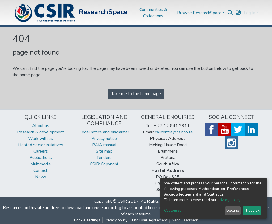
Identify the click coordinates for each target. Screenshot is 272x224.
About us (40, 126)
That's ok (252, 210)
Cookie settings (87, 220)
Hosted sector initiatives (40, 145)
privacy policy (229, 199)
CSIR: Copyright (104, 164)
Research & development (40, 132)
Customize (172, 210)
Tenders (104, 158)
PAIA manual (104, 145)
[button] (238, 13)
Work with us (40, 138)
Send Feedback (185, 220)
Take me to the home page (136, 94)
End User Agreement (149, 220)
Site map (104, 151)
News (40, 177)
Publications (40, 158)
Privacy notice (104, 138)
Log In (249, 13)
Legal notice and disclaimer (104, 132)
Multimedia (40, 164)
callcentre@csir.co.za (174, 132)
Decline (232, 210)
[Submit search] (230, 12)
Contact (40, 170)
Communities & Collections (153, 13)
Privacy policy (116, 220)
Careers (40, 151)
